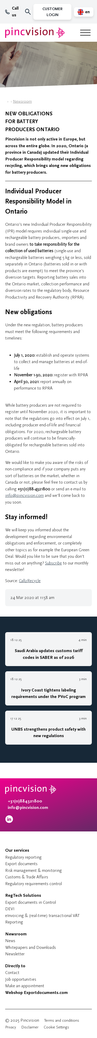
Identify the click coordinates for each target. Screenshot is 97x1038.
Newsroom (22, 101)
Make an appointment (24, 985)
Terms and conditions (61, 1020)
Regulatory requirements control (33, 883)
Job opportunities (20, 979)
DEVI (9, 908)
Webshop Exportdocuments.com (36, 992)
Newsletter (15, 953)
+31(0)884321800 (25, 801)
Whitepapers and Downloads (30, 947)
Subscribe (53, 563)
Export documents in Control (30, 902)
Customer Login (52, 12)
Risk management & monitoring (33, 870)
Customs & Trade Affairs (26, 876)
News (10, 940)
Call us (12, 12)
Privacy (10, 1027)
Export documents (21, 863)
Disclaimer (30, 1027)
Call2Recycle (30, 580)
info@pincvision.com (24, 495)
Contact (12, 972)
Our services (17, 850)
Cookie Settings (56, 1027)
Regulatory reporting (23, 857)
